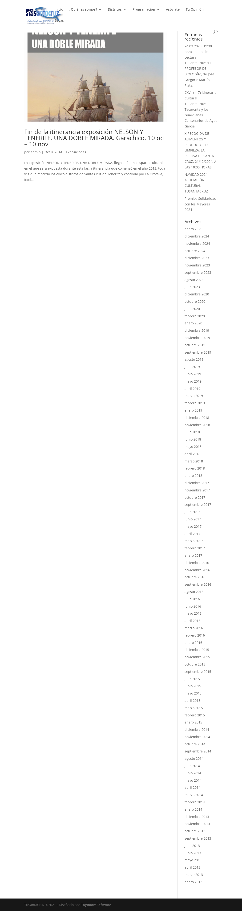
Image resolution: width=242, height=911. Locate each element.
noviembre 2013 (197, 823)
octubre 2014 (195, 744)
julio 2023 (192, 287)
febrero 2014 (195, 802)
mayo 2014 (193, 780)
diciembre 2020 (197, 294)
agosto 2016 (194, 591)
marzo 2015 (194, 708)
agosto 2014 (194, 758)
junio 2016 (193, 606)
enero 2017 (193, 555)
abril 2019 (192, 388)
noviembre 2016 (197, 570)
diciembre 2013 (197, 816)
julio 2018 (192, 432)
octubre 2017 (195, 497)
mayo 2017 (193, 526)
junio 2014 (193, 773)
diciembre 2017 (197, 483)
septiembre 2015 (198, 671)
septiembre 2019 (198, 352)
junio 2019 (193, 374)
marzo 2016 (194, 628)
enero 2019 (193, 410)
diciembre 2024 (197, 236)
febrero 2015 (195, 715)
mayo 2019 (193, 381)
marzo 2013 (194, 874)
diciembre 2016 (197, 562)
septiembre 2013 (198, 838)
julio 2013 (192, 845)
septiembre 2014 (198, 751)
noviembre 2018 (197, 425)
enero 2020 (193, 323)
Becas (59, 21)
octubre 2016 (195, 577)
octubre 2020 (195, 301)
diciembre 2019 (197, 330)
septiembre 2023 (198, 272)
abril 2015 (192, 700)
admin (36, 152)
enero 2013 (193, 882)
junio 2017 (193, 519)
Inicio (59, 10)
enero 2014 (193, 809)
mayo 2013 (193, 860)
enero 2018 (193, 475)
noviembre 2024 (197, 243)
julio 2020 (192, 308)
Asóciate (173, 10)
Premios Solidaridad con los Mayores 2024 (200, 204)
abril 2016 (192, 620)
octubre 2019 (195, 345)
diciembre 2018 (197, 417)
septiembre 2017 (198, 504)
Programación (144, 10)
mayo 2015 (193, 693)
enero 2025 (193, 229)
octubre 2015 (195, 664)
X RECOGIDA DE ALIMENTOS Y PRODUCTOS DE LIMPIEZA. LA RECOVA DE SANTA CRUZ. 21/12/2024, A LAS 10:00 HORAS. (200, 150)
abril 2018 (192, 454)
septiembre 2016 (198, 584)
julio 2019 (192, 366)
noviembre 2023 (197, 265)
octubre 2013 (195, 831)
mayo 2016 (193, 613)
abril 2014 (192, 787)
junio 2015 (193, 686)
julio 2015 (192, 679)
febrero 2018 (195, 468)
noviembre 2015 (197, 657)
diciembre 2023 (197, 258)
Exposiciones (76, 152)
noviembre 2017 (197, 490)
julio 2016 (192, 599)
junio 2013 (193, 853)
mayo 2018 (193, 446)
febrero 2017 (195, 548)
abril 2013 (192, 867)
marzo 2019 (194, 395)
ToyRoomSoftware (96, 905)
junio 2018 (193, 439)
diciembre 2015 (197, 649)
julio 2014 (192, 766)
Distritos (115, 10)
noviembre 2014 (197, 737)
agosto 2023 (194, 280)
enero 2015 (193, 722)
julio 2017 (192, 512)
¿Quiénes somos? (83, 10)
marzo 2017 (194, 541)
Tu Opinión (195, 10)
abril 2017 (192, 533)
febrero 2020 (195, 316)
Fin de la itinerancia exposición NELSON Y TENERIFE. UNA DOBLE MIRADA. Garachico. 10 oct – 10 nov (94, 137)
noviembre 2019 (197, 337)
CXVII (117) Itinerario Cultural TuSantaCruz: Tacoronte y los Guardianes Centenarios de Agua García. (201, 109)
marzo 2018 (194, 461)
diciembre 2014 (197, 729)
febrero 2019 (195, 403)
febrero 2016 (195, 635)
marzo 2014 (194, 795)
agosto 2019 (194, 359)
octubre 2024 (195, 251)
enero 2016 (193, 642)
